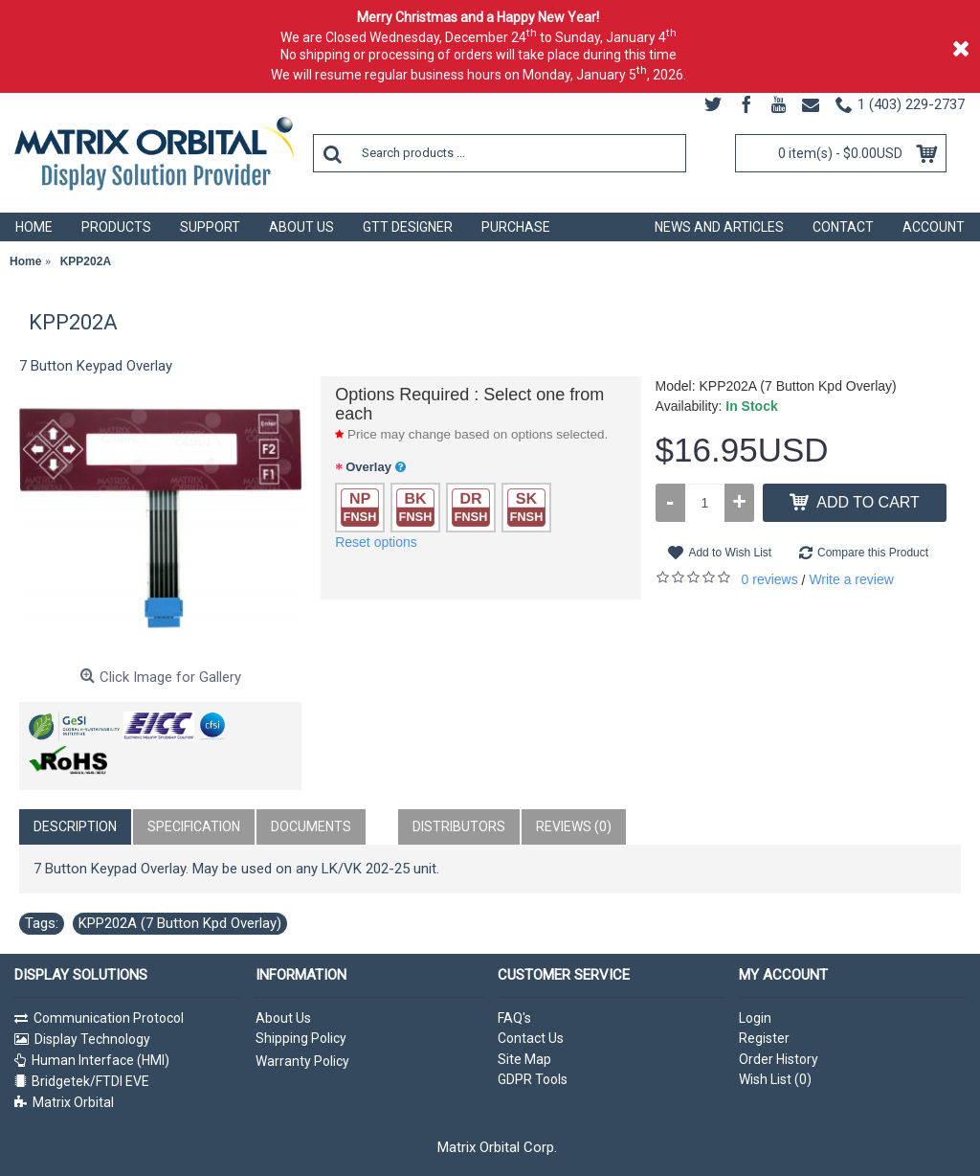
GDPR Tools (533, 1079)
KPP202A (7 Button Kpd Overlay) (179, 923)
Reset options (376, 542)
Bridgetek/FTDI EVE (90, 1081)
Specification (193, 826)
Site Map (524, 1059)
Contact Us (531, 1038)
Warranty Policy (302, 1061)
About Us (283, 1018)
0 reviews (770, 579)
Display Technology (92, 1039)
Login (755, 1018)
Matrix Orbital (73, 1102)
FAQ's (514, 1018)
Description (75, 826)
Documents (311, 826)
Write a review (851, 579)
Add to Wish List (729, 552)
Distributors (458, 826)
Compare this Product (872, 552)
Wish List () (775, 1079)
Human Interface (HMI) (100, 1060)
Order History (778, 1059)
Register (764, 1038)
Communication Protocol (108, 1018)
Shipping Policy (301, 1038)
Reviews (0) (574, 826)
